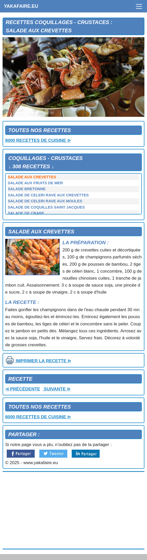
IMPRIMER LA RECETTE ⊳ (38, 360)
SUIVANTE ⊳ (56, 389)
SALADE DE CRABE (26, 213)
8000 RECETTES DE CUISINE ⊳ (38, 140)
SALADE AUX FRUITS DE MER (35, 183)
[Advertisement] (73, 510)
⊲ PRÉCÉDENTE (22, 389)
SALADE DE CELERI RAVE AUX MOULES (45, 201)
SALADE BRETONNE (27, 189)
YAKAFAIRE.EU (21, 6)
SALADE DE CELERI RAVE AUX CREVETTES (48, 195)
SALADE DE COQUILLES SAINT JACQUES (46, 207)
